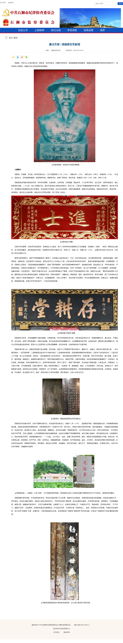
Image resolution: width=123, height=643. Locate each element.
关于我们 (56, 632)
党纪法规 (56, 30)
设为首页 (3, 2)
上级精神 (39, 30)
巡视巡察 (88, 30)
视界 (102, 30)
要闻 (15, 38)
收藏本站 (11, 2)
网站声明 (67, 632)
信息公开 (23, 30)
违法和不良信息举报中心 (61, 628)
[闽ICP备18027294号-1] (81, 625)
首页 (11, 38)
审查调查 (72, 30)
